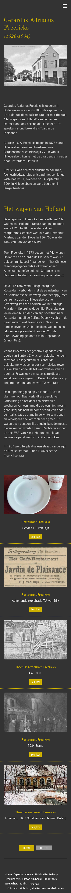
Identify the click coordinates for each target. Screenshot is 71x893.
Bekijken (35, 536)
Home (26, 848)
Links (23, 883)
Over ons (34, 884)
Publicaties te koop (46, 874)
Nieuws (29, 874)
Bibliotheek (50, 879)
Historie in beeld (32, 879)
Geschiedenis (12, 879)
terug (44, 848)
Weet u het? (11, 883)
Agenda (18, 874)
